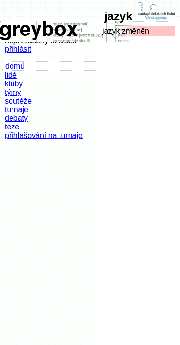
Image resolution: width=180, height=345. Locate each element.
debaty (16, 118)
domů (14, 66)
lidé (11, 75)
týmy (13, 92)
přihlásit (18, 49)
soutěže (18, 101)
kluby (14, 84)
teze (12, 127)
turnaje (16, 109)
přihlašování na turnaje (44, 135)
